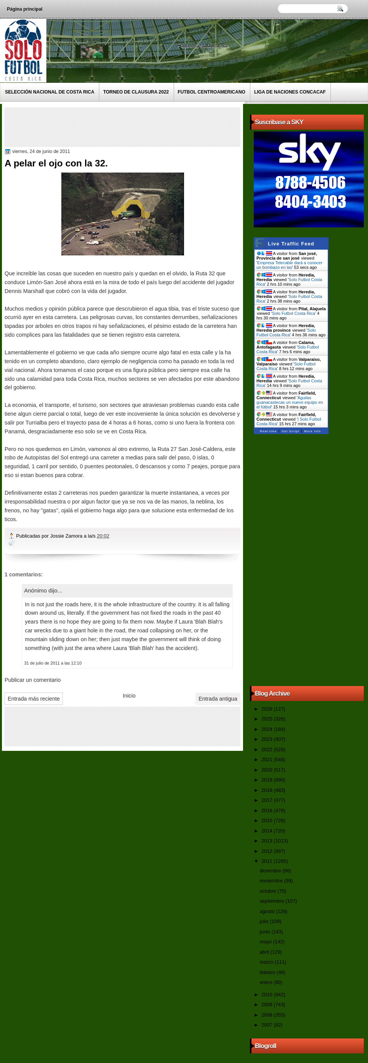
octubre (268, 891)
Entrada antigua (218, 699)
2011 (267, 861)
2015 (267, 820)
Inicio (129, 696)
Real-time (268, 431)
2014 (267, 831)
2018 (267, 790)
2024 (267, 729)
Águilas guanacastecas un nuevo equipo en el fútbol (289, 402)
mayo (266, 942)
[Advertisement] (146, 126)
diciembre (271, 871)
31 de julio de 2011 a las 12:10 (53, 663)
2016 (267, 810)
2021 (267, 759)
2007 (267, 1025)
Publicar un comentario (33, 680)
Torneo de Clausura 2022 (136, 92)
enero (266, 982)
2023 (267, 739)
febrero (268, 972)
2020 (267, 770)
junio (265, 932)
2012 (267, 851)
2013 (267, 841)
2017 (267, 800)
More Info (312, 431)
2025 (267, 719)
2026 (267, 709)
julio (264, 921)
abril (265, 952)
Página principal (25, 9)
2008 (267, 1015)
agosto (268, 911)
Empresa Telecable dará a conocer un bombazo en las (289, 265)
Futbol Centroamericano (211, 92)
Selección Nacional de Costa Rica (49, 92)
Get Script (290, 431)
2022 (267, 749)
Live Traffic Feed (291, 244)
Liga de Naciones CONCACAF (290, 92)
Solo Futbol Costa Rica (293, 313)
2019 (267, 780)
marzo (267, 962)
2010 (267, 994)
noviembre (272, 881)
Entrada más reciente (34, 699)
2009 (267, 1004)
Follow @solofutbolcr (203, 46)
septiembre (272, 901)
